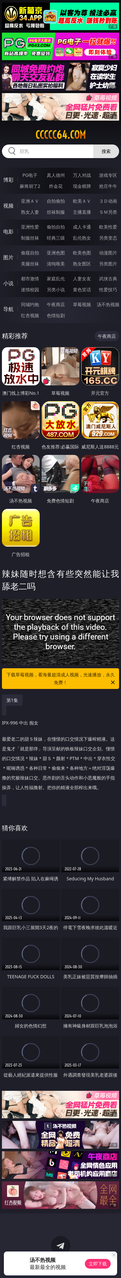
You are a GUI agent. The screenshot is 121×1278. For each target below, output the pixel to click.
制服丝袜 (30, 238)
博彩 (8, 179)
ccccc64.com (60, 134)
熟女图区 (82, 264)
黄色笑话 (82, 289)
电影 (8, 231)
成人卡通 (82, 227)
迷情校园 (30, 289)
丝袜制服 (56, 212)
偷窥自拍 (30, 253)
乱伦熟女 (82, 238)
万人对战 (82, 175)
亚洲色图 (56, 253)
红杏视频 (30, 315)
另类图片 (108, 264)
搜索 (106, 151)
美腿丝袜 (30, 264)
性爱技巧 (108, 289)
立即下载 (98, 1264)
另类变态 (108, 238)
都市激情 (30, 278)
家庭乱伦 (56, 278)
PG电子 (29, 175)
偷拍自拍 (56, 227)
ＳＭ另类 (108, 212)
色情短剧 (56, 315)
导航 (8, 309)
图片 (8, 257)
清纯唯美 (56, 264)
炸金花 (56, 186)
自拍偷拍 (56, 201)
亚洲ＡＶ (30, 201)
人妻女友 (82, 278)
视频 (8, 205)
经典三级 (56, 238)
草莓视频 (82, 304)
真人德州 (56, 175)
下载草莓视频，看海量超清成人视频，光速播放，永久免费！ (61, 678)
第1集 (12, 700)
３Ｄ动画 (108, 201)
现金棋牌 (82, 186)
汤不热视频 (108, 304)
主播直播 (82, 212)
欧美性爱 (108, 227)
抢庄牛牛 (108, 186)
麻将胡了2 (30, 186)
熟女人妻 (30, 212)
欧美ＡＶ (82, 201)
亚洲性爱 (30, 227)
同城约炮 (30, 304)
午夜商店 (56, 304)
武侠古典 (108, 278)
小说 (8, 283)
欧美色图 (82, 253)
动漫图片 (108, 253)
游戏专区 (108, 175)
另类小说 (56, 289)
